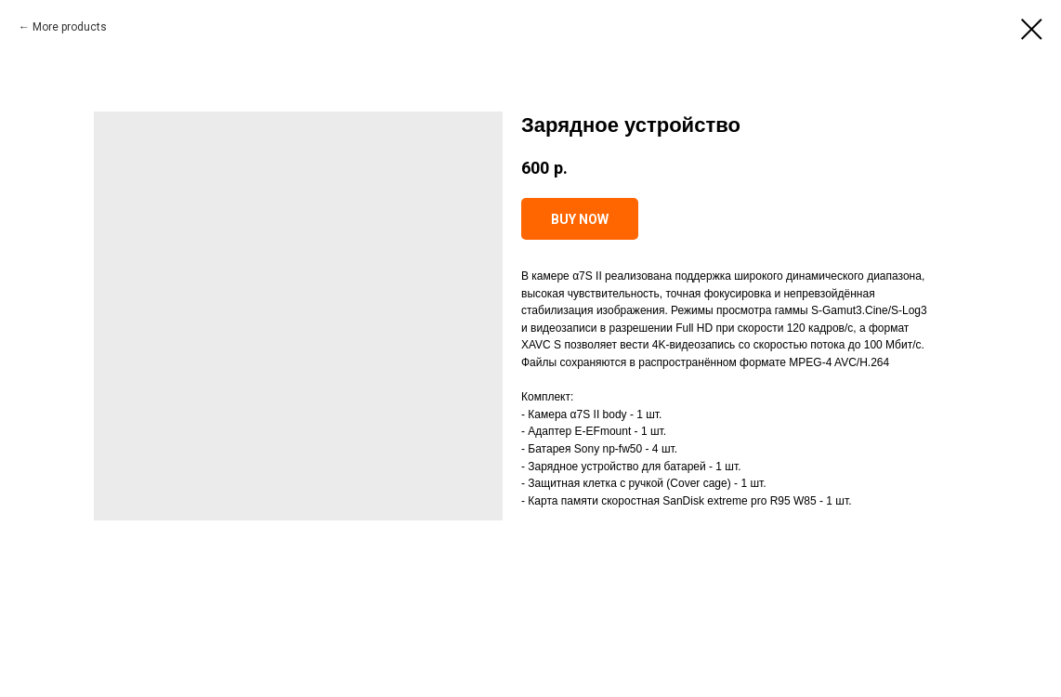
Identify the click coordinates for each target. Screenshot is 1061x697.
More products (70, 26)
